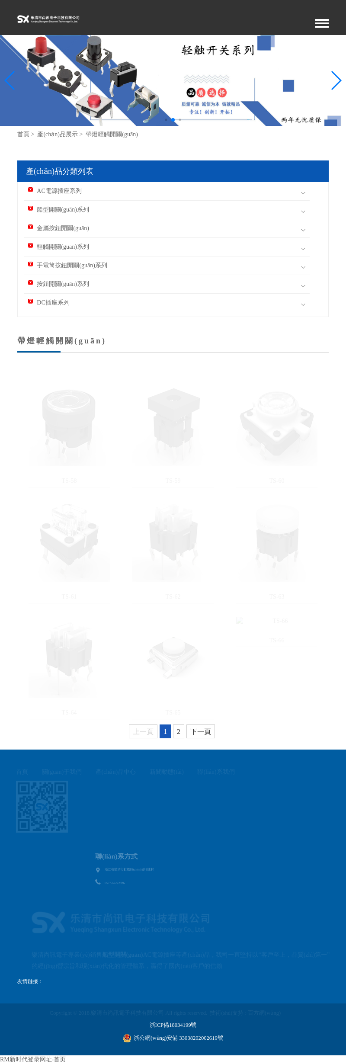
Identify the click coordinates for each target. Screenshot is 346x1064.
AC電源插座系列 (54, 191)
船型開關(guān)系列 (58, 209)
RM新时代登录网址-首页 (33, 1059)
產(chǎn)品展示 (57, 134)
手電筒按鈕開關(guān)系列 (67, 265)
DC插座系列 (48, 302)
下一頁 (200, 731)
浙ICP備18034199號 (173, 1025)
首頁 (23, 134)
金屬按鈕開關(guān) (58, 228)
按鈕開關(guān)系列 (58, 284)
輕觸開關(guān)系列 (58, 247)
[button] (336, 80)
